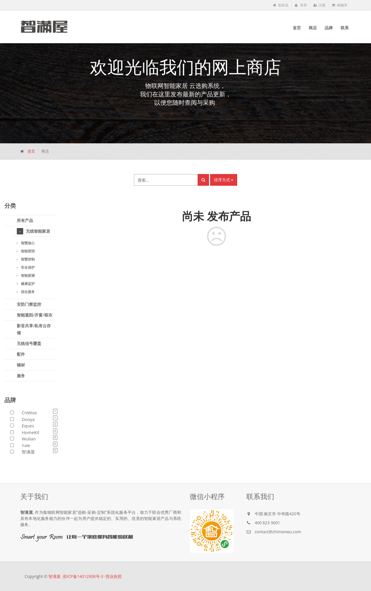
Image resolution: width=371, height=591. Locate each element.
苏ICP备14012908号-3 (83, 576)
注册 (319, 5)
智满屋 (54, 576)
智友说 (280, 5)
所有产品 (25, 220)
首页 (31, 151)
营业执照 (114, 576)
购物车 (340, 5)
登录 (301, 5)
